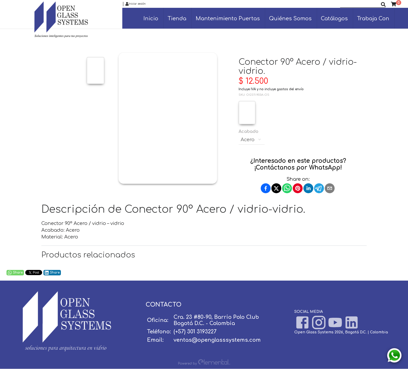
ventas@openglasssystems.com (217, 340)
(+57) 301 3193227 (195, 332)
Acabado (252, 137)
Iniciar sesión (135, 4)
